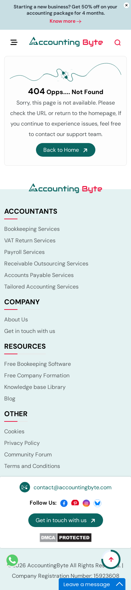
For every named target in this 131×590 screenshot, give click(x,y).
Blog (9, 398)
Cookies (14, 431)
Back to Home (65, 150)
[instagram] (86, 502)
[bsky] (97, 502)
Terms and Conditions (32, 466)
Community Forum (28, 454)
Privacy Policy (22, 443)
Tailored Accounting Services (41, 286)
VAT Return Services (30, 240)
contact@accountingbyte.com (72, 487)
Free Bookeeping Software (37, 364)
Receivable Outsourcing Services (46, 263)
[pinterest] (75, 502)
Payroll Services (24, 252)
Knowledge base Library (35, 387)
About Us (16, 319)
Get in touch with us (29, 331)
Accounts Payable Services (39, 275)
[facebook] (64, 502)
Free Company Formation (37, 375)
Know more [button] (65, 22)
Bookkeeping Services (32, 229)
